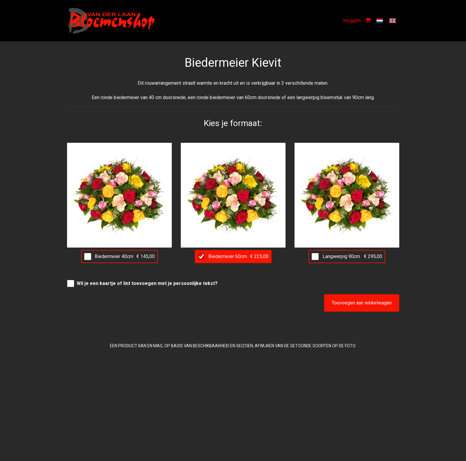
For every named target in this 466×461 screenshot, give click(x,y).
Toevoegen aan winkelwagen (362, 303)
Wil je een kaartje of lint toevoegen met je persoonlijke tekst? (147, 283)
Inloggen (351, 20)
